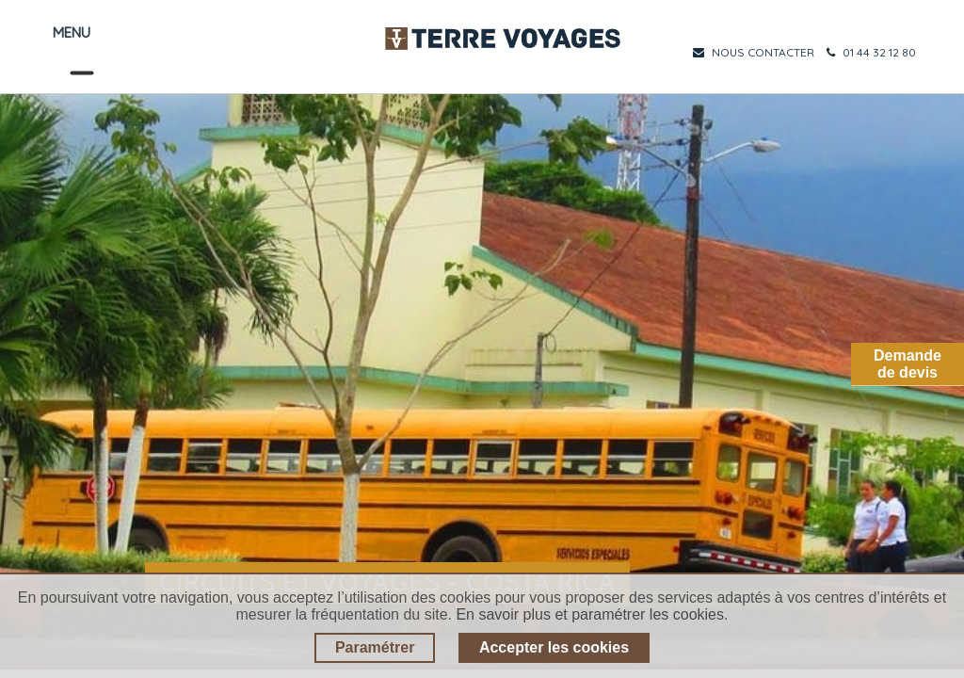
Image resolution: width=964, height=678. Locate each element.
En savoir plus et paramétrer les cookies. (592, 614)
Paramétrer (375, 647)
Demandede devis (907, 363)
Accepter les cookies (554, 647)
